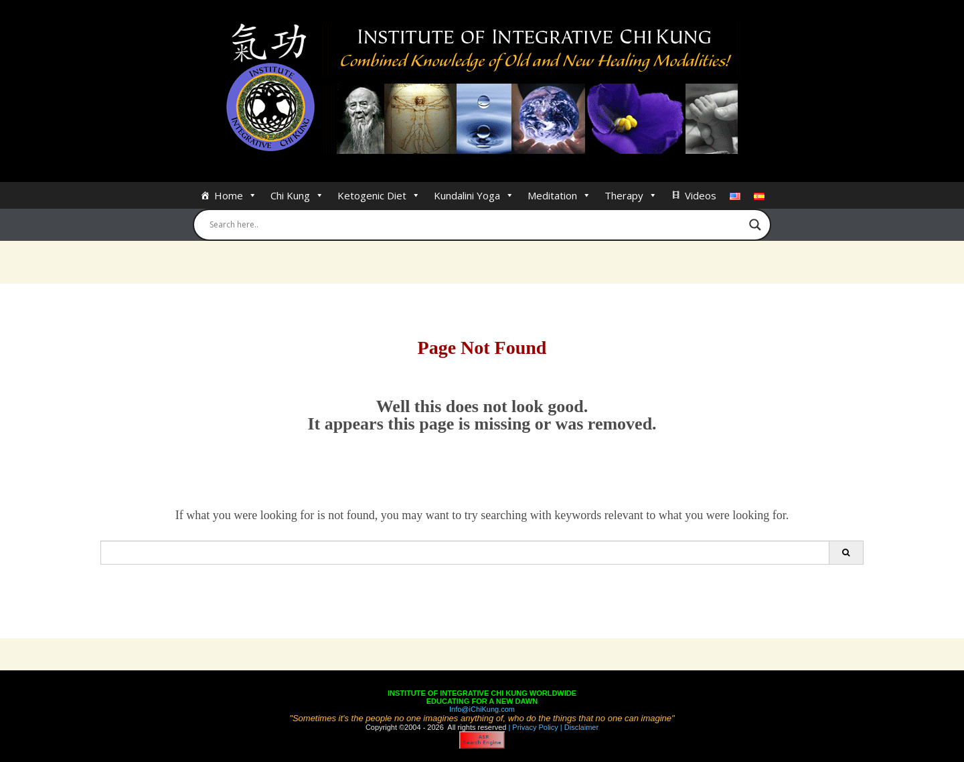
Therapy (631, 195)
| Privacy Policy (532, 727)
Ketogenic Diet (378, 195)
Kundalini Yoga (474, 195)
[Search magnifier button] (755, 224)
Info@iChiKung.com (482, 709)
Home (235, 195)
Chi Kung (297, 195)
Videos (700, 195)
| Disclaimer (578, 727)
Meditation (559, 195)
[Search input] (476, 224)
